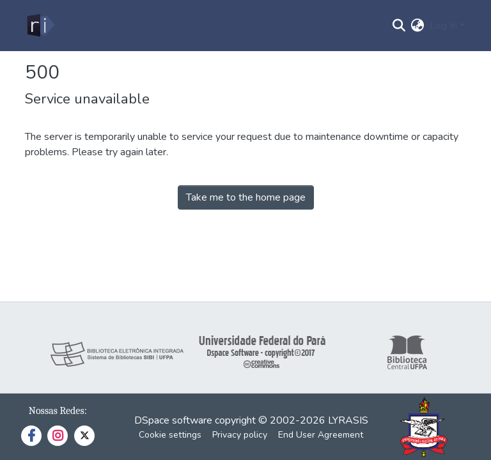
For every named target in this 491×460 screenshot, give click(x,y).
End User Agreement (320, 435)
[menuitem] (418, 25)
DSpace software (173, 420)
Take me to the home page (246, 197)
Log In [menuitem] (443, 26)
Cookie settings (170, 435)
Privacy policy (239, 435)
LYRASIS (348, 420)
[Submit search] (399, 25)
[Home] (40, 25)
